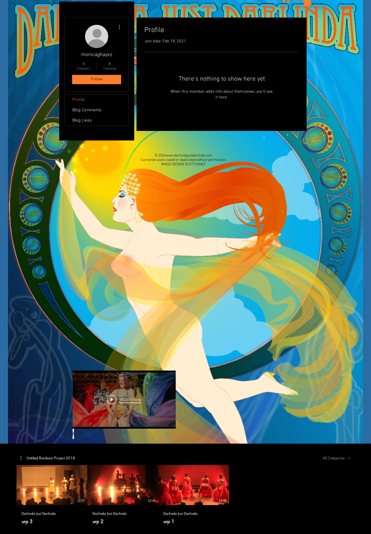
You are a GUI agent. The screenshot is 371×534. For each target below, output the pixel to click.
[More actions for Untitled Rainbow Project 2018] (48, 458)
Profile (78, 100)
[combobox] (336, 458)
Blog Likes (82, 120)
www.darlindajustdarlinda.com (189, 155)
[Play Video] (124, 399)
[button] (48, 458)
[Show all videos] (73, 434)
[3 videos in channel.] (185, 495)
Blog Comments (87, 110)
